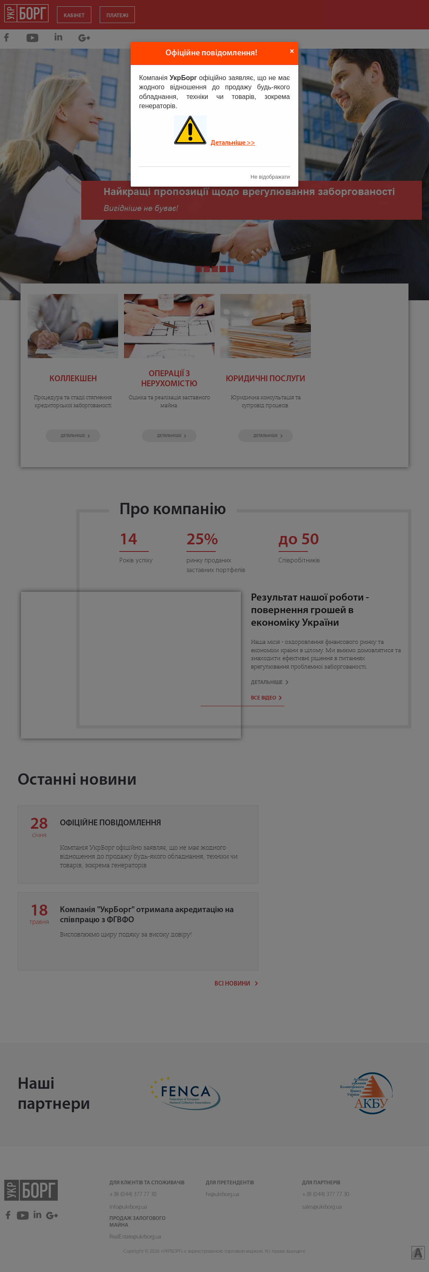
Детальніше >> (233, 143)
